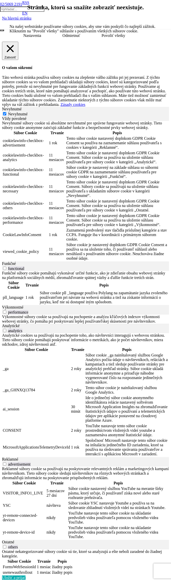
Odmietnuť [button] (71, 35)
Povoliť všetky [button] (113, 35)
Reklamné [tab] (10, 459)
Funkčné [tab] (9, 263)
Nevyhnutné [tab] (12, 109)
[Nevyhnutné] (4, 113)
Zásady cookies (72, 104)
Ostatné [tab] (8, 542)
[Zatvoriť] (2, 30)
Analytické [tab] (11, 326)
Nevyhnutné (18, 114)
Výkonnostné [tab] (12, 307)
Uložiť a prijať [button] (14, 577)
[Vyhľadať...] (22, 9)
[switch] (4, 268)
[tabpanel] (85, 191)
